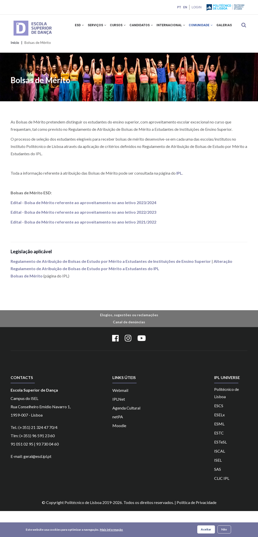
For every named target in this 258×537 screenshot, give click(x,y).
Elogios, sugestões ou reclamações (129, 341)
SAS (217, 495)
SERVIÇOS (97, 27)
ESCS (218, 431)
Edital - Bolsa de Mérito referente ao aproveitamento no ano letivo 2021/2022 (83, 247)
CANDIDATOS (144, 27)
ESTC (219, 458)
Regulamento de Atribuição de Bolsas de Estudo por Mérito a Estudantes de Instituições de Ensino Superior (111, 287)
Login (196, 7)
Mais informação (111, 529)
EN (185, 7)
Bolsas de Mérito (27, 301)
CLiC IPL (221, 504)
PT (179, 7)
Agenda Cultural (126, 433)
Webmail (120, 416)
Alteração (223, 287)
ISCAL (219, 477)
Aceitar (206, 529)
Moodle (119, 451)
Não (224, 529)
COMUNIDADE (207, 27)
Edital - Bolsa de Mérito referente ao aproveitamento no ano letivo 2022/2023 (83, 238)
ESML (219, 449)
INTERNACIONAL (176, 27)
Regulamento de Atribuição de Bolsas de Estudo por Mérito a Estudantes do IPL (85, 294)
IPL (179, 199)
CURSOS (120, 27)
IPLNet (118, 425)
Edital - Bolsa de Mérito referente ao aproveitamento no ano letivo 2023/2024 (83, 228)
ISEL (218, 486)
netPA (117, 442)
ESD (78, 27)
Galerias (82, 49)
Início (15, 69)
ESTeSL (220, 467)
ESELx (219, 440)
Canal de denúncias (129, 348)
